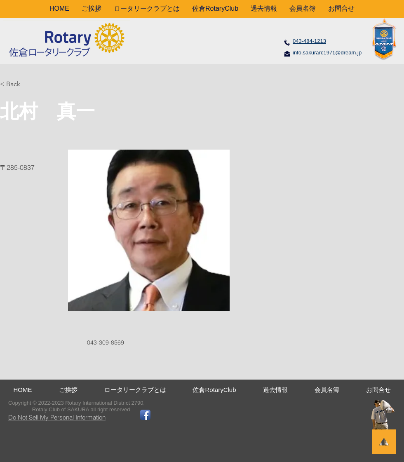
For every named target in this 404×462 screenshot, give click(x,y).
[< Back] (16, 84)
